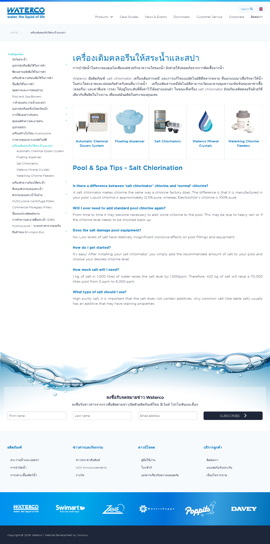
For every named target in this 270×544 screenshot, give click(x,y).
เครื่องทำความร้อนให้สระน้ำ (28, 182)
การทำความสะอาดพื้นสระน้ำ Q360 (33, 219)
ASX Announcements (91, 467)
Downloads (182, 17)
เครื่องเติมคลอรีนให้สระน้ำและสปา (48, 33)
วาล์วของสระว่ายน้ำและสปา (29, 102)
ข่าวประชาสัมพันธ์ (88, 460)
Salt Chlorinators (27, 163)
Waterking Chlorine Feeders (35, 175)
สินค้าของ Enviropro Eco (28, 232)
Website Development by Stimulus (66, 535)
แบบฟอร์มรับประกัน (219, 467)
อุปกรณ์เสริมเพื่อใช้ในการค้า (29, 65)
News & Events (156, 17)
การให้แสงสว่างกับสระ (25, 114)
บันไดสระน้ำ (19, 59)
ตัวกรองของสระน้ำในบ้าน (27, 195)
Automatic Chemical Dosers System (40, 151)
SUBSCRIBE (233, 416)
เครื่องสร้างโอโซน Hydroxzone (31, 133)
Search (245, 9)
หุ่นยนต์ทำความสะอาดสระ (27, 121)
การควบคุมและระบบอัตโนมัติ (29, 139)
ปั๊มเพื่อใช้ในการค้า (23, 84)
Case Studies (129, 17)
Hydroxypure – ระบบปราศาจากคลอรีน (36, 225)
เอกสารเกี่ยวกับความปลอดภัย (160, 475)
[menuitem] (36, 460)
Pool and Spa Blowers (26, 96)
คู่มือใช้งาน (148, 460)
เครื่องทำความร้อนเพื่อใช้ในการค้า (32, 78)
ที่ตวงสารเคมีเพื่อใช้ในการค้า (29, 72)
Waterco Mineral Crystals (32, 169)
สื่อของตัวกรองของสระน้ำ (27, 189)
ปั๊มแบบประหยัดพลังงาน (26, 213)
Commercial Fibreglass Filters (32, 207)
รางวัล (80, 475)
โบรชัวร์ (146, 467)
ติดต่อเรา (257, 17)
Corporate (236, 17)
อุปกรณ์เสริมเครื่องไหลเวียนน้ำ (30, 108)
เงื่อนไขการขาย (217, 475)
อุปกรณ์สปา (19, 127)
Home (261, 9)
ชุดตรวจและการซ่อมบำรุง (27, 90)
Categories (15, 54)
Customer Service (209, 17)
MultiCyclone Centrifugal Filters (33, 201)
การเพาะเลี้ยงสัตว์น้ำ (23, 475)
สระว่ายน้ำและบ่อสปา (24, 460)
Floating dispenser (28, 157)
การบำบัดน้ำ (18, 467)
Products (101, 17)
